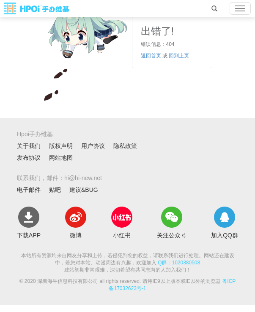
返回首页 (151, 56)
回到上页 (179, 56)
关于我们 (29, 146)
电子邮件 (29, 189)
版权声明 (61, 146)
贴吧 (55, 189)
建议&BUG (83, 189)
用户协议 (93, 146)
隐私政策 (125, 146)
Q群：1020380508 (179, 263)
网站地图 (61, 157)
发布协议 (29, 157)
